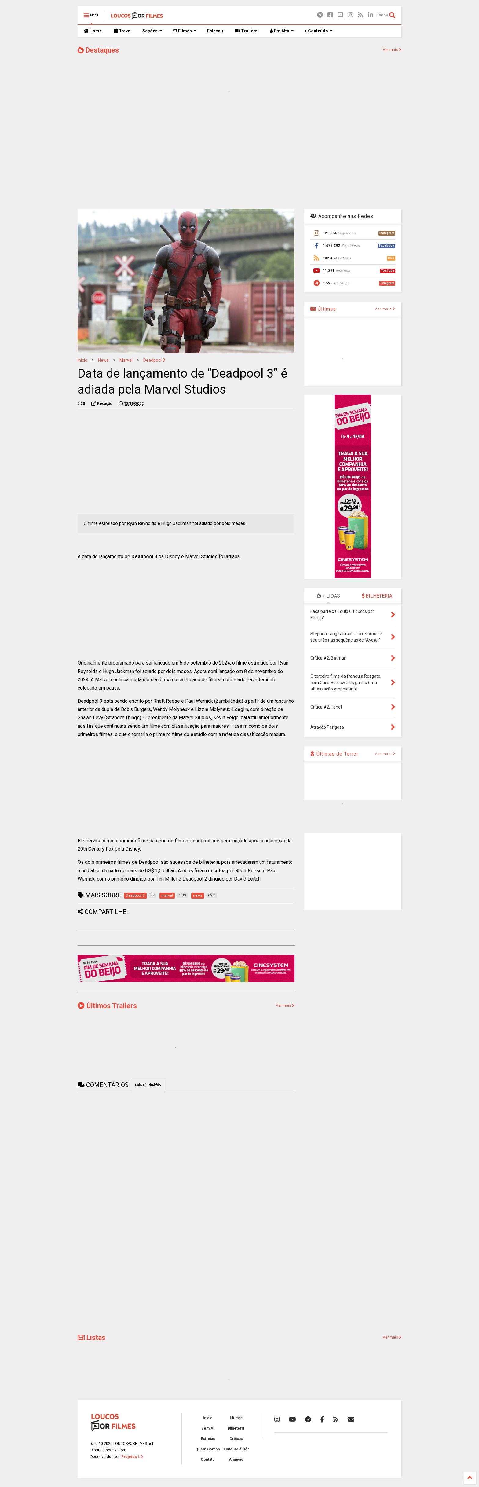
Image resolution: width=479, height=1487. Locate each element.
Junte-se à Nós (236, 1449)
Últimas (323, 309)
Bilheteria (236, 1428)
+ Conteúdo (319, 30)
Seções (152, 30)
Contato (208, 1459)
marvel (126, 360)
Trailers (246, 30)
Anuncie (236, 1459)
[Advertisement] (239, 155)
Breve (122, 30)
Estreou (215, 30)
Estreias (208, 1439)
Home (93, 30)
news (103, 360)
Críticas (236, 1439)
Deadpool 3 (154, 360)
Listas (91, 1338)
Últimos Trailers (107, 1006)
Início (82, 360)
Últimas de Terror (334, 754)
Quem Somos (208, 1449)
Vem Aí (207, 1428)
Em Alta (282, 30)
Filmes (184, 30)
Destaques (98, 50)
